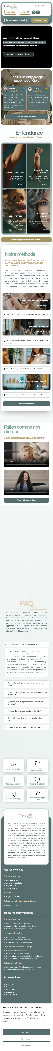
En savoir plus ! (42, 306)
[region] (26, 1027)
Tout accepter (26, 1045)
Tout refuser (26, 1032)
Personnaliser (26, 1039)
